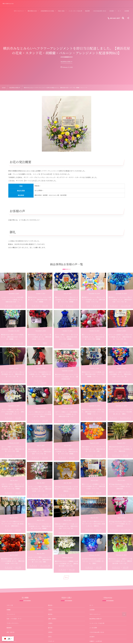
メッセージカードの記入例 (96, 623)
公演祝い (50, 623)
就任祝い (50, 614)
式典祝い (50, 632)
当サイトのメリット (94, 614)
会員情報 (91, 610)
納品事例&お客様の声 (95, 619)
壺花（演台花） (11, 632)
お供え (50, 637)
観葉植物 (9, 628)
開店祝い (50, 605)
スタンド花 (10, 605)
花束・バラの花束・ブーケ (14, 619)
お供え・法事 (10, 637)
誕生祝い (50, 628)
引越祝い (50, 610)
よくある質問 (93, 628)
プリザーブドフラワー (13, 623)
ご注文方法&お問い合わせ (96, 632)
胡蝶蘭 (8, 610)
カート (91, 605)
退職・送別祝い (52, 619)
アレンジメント (11, 614)
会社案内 (91, 637)
